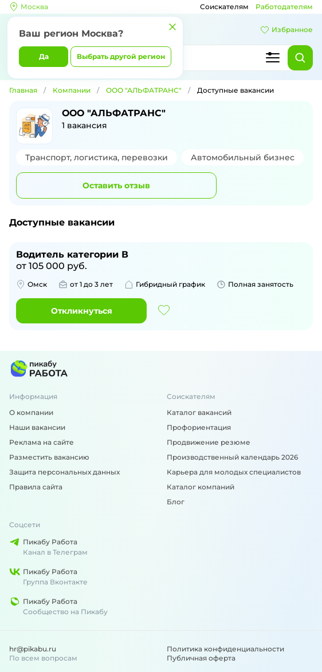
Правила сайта (35, 487)
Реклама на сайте (41, 442)
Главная (23, 90)
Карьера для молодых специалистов (234, 472)
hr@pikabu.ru (32, 649)
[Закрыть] (172, 27)
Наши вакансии (37, 427)
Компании (72, 90)
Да (44, 56)
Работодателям (284, 6)
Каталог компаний (200, 487)
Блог (175, 501)
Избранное (286, 29)
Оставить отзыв (116, 185)
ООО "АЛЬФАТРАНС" (144, 90)
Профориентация (199, 427)
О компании (31, 412)
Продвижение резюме (208, 442)
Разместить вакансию (49, 457)
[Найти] (300, 57)
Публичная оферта (201, 658)
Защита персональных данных (64, 472)
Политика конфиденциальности (225, 649)
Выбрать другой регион (121, 56)
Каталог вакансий (199, 412)
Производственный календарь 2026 (232, 457)
